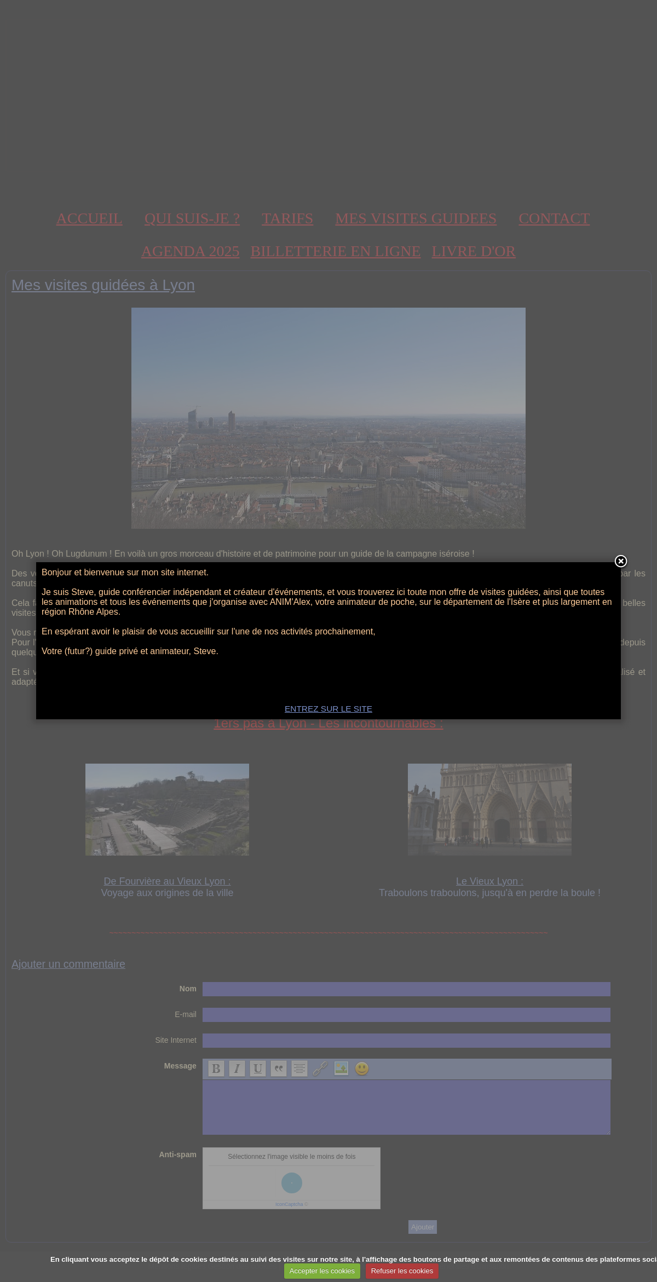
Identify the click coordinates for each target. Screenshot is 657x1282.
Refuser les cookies (402, 1271)
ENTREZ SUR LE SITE (328, 708)
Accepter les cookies (322, 1271)
